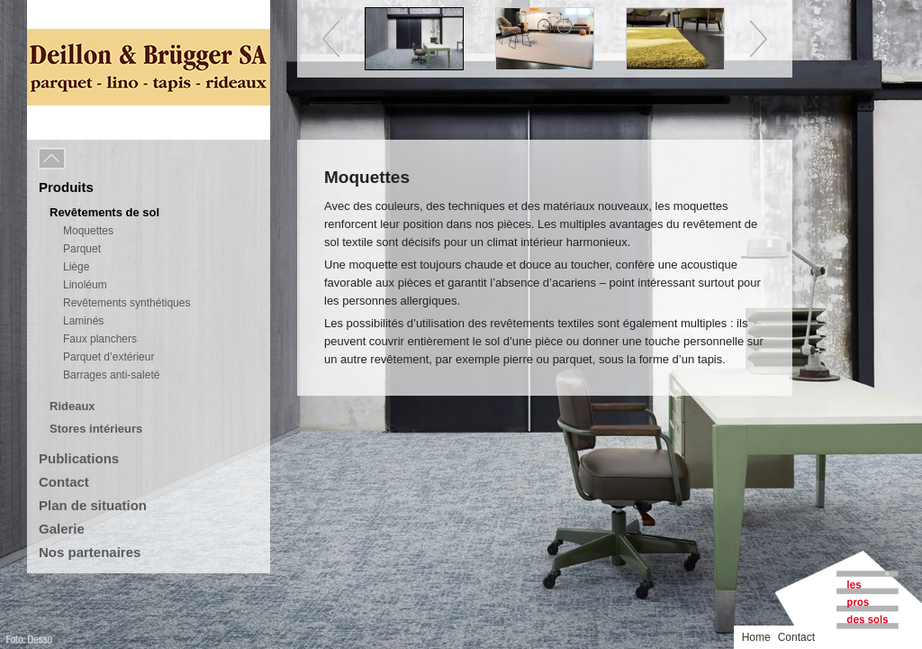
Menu (92, 159)
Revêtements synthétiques (126, 303)
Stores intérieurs (96, 428)
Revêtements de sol (104, 212)
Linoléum (85, 285)
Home (756, 637)
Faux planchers (100, 339)
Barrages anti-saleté (111, 375)
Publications (79, 458)
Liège (76, 267)
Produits (66, 187)
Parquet (82, 248)
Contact (64, 481)
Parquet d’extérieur (108, 357)
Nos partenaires (89, 552)
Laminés (83, 321)
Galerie (62, 528)
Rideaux (72, 406)
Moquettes (88, 230)
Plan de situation (93, 505)
